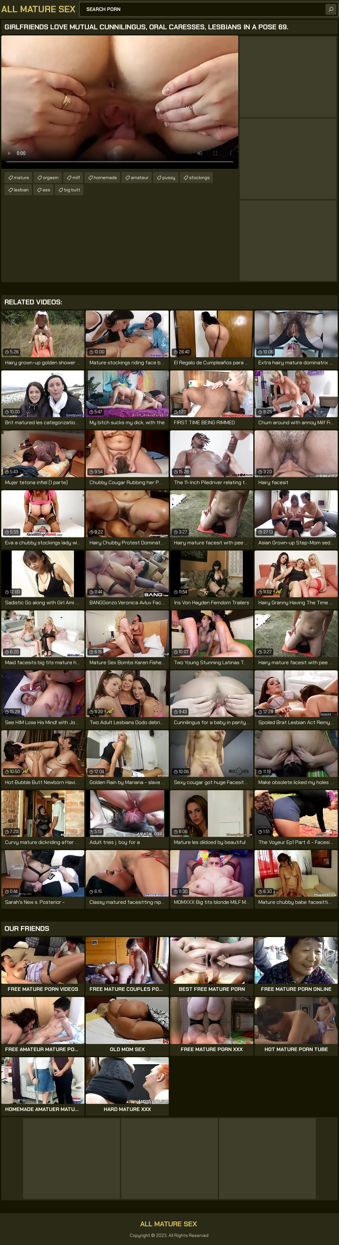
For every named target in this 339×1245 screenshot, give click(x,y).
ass (46, 190)
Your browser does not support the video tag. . (119, 102)
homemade (105, 177)
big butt (72, 190)
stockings (199, 177)
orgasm (51, 177)
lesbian (21, 190)
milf (76, 177)
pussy (168, 177)
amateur (140, 177)
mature (21, 177)
